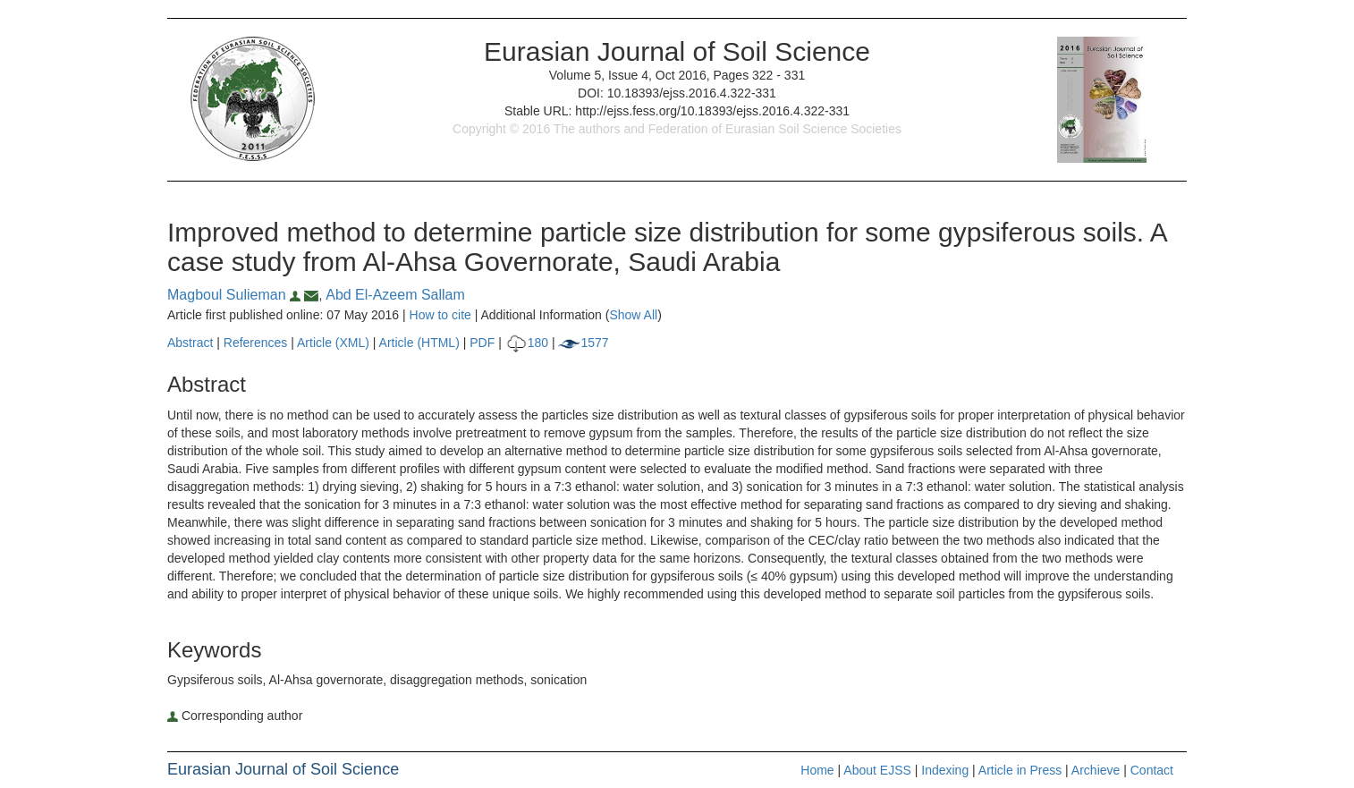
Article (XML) (335, 342)
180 (526, 342)
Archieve (1095, 770)
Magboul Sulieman (235, 294)
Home (817, 770)
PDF (482, 342)
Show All (633, 315)
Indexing (945, 770)
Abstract (190, 342)
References (256, 342)
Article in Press (1020, 770)
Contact (1151, 770)
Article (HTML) (419, 342)
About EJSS (877, 770)
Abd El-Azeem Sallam (395, 294)
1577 (583, 342)
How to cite (440, 315)
